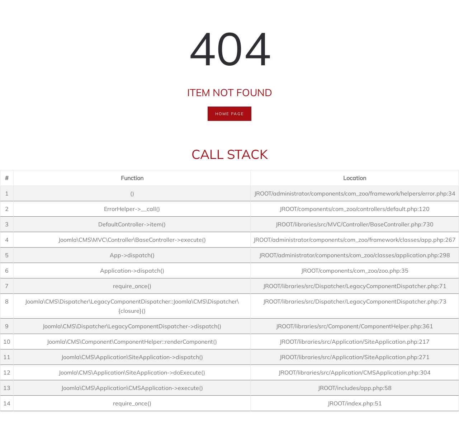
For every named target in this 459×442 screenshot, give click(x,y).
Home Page (229, 113)
